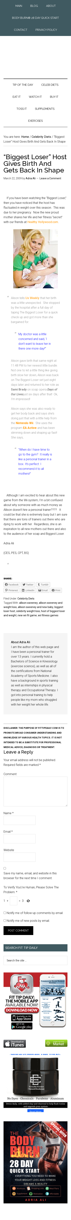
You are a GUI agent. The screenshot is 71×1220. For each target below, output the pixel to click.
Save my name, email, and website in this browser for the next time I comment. (30, 876)
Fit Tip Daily (35, 54)
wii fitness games (48, 615)
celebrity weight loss (28, 611)
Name (9, 813)
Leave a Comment (50, 178)
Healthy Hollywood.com (42, 222)
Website (9, 850)
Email (8, 831)
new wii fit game (27, 615)
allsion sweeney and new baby (35, 607)
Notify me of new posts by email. (28, 920)
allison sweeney (28, 602)
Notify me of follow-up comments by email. (35, 913)
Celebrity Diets (25, 598)
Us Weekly (32, 298)
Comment (10, 774)
